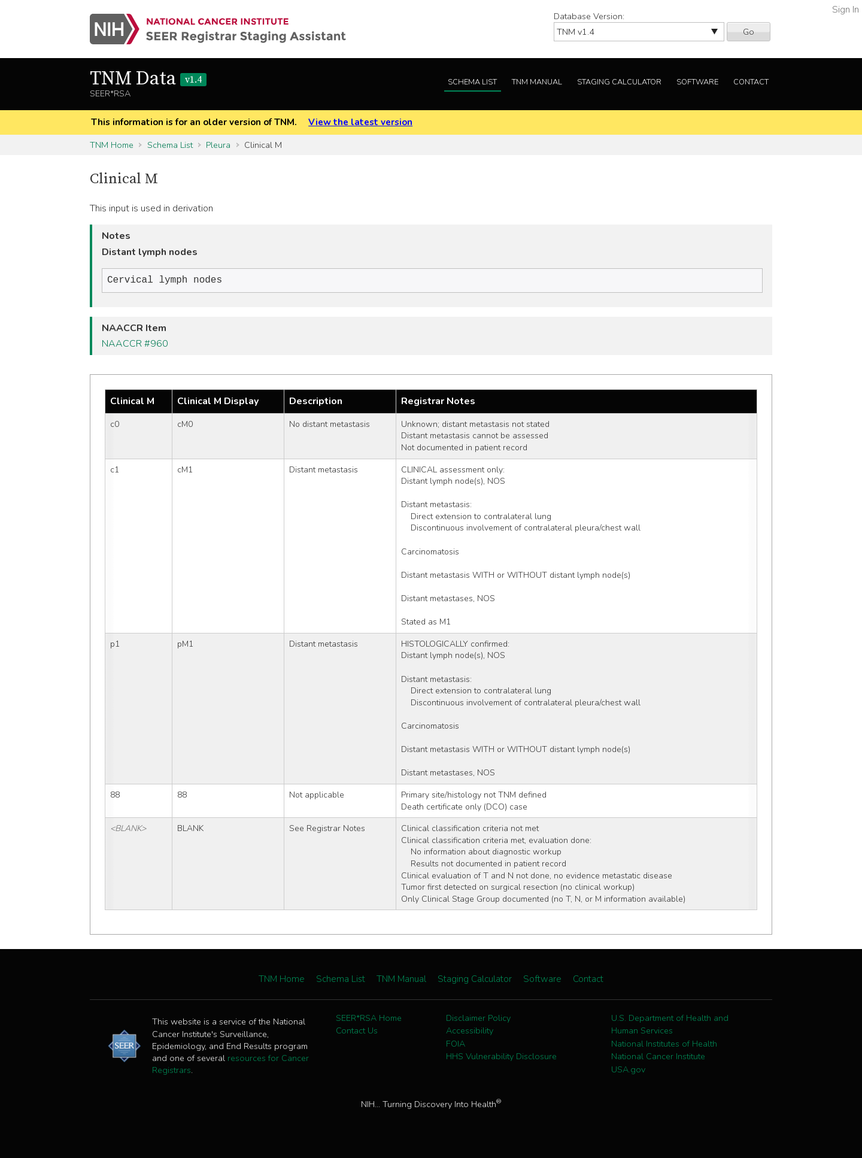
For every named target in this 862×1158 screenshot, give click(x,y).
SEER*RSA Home (369, 1019)
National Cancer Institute (658, 1057)
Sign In (845, 9)
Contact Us (357, 1032)
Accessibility (469, 1032)
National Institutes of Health (664, 1045)
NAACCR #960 (135, 344)
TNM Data (148, 79)
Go (748, 32)
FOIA (455, 1045)
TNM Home (111, 145)
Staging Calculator (619, 82)
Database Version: (589, 16)
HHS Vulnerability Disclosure (501, 1057)
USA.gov (628, 1071)
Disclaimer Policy (478, 1019)
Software (697, 82)
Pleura (218, 145)
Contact (751, 82)
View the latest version (360, 122)
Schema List (472, 82)
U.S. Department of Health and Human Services (670, 1025)
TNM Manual (537, 82)
